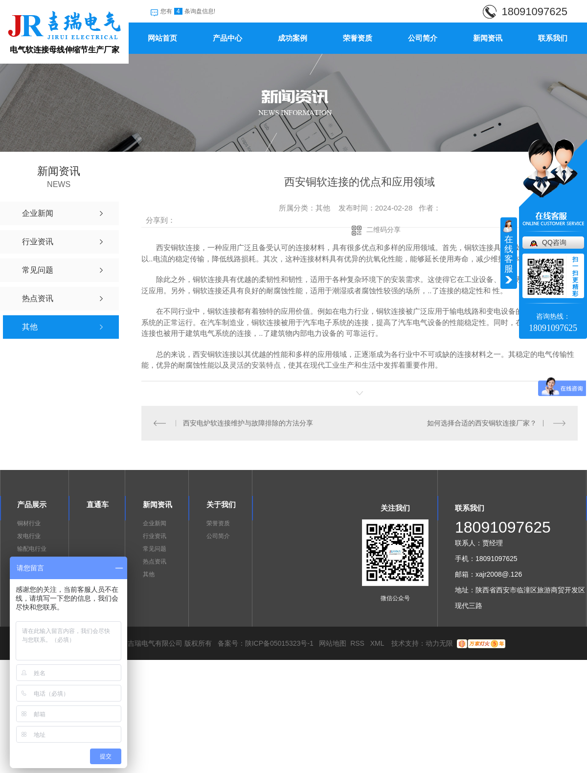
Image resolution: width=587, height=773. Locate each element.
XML (378, 643)
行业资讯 (154, 536)
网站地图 (332, 643)
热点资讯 (154, 561)
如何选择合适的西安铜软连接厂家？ (482, 423)
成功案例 (292, 38)
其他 (149, 574)
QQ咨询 (554, 242)
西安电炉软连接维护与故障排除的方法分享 (248, 423)
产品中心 (227, 38)
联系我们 (552, 38)
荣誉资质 (357, 38)
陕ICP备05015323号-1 (279, 643)
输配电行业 (31, 548)
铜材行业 (29, 523)
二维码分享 (383, 230)
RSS (358, 643)
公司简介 (422, 38)
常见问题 (154, 548)
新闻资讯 (487, 38)
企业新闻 (154, 523)
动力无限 (439, 643)
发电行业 (29, 536)
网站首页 (162, 38)
